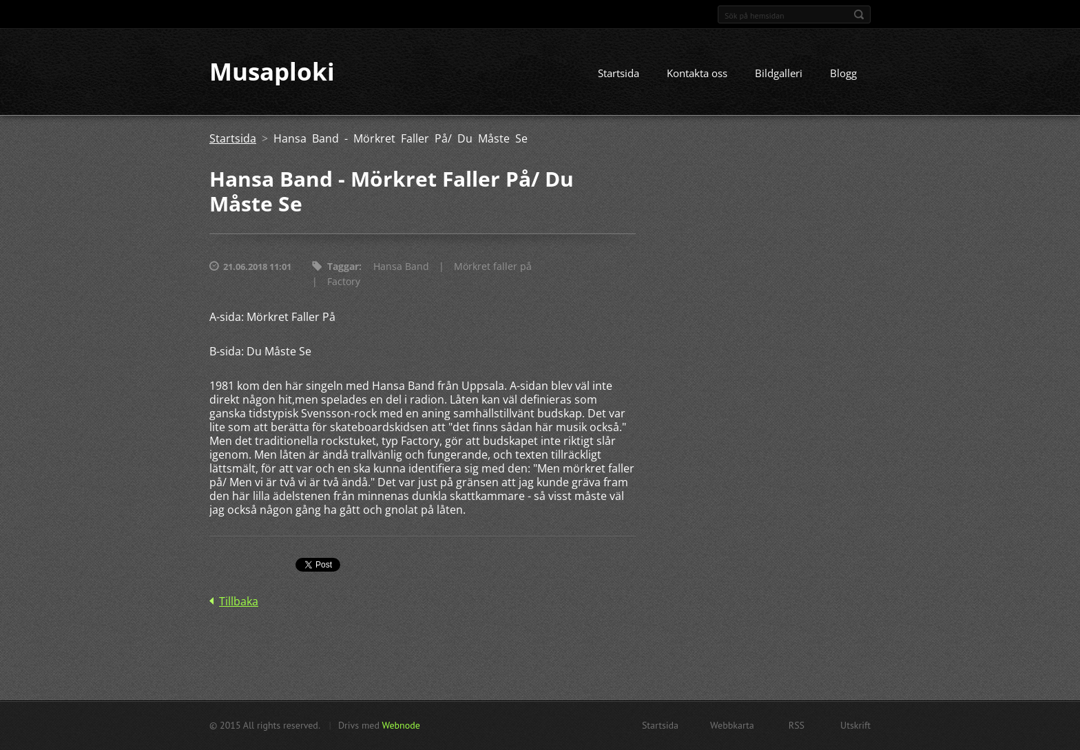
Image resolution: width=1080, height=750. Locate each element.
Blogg (843, 74)
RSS (796, 725)
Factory (343, 282)
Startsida (618, 74)
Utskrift (855, 725)
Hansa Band (401, 266)
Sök (858, 14)
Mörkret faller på (493, 266)
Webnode (400, 725)
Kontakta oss (697, 74)
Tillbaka (238, 602)
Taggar (343, 266)
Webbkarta (732, 725)
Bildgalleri (778, 74)
